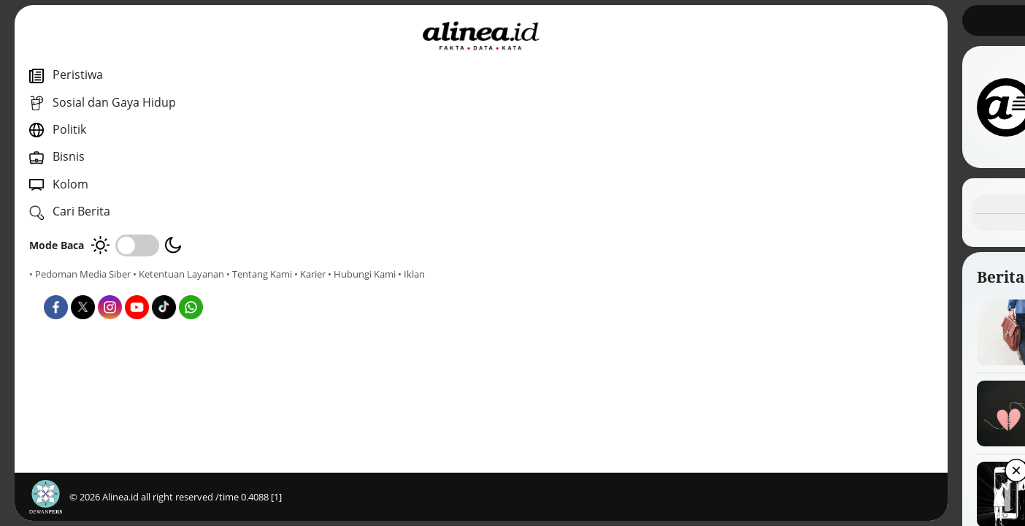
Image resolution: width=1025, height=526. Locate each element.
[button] (672, 504)
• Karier (112, 287)
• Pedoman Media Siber (80, 274)
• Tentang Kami (62, 287)
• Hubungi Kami (165, 287)
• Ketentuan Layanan (178, 274)
